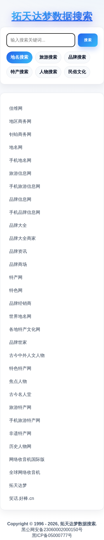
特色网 (15, 290)
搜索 (88, 40)
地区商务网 (20, 121)
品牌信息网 (20, 199)
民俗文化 (77, 71)
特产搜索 (19, 71)
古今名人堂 (20, 394)
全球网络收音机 (24, 472)
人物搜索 (48, 71)
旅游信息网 (20, 173)
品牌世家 (18, 342)
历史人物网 (20, 446)
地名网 (15, 147)
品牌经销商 (20, 303)
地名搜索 (19, 57)
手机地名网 (20, 160)
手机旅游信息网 (24, 186)
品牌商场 (18, 264)
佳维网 (15, 108)
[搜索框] (40, 40)
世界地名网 (20, 316)
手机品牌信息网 (24, 212)
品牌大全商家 (22, 238)
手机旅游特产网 (24, 420)
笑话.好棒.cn (21, 498)
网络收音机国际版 (27, 459)
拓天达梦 (18, 485)
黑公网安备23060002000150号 (52, 529)
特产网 (15, 277)
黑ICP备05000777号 (52, 535)
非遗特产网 (20, 433)
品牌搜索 (77, 57)
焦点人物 (18, 381)
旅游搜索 (48, 57)
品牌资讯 (18, 251)
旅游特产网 (20, 407)
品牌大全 (18, 225)
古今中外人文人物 (27, 355)
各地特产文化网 (24, 329)
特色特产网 (20, 368)
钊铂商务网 (20, 134)
